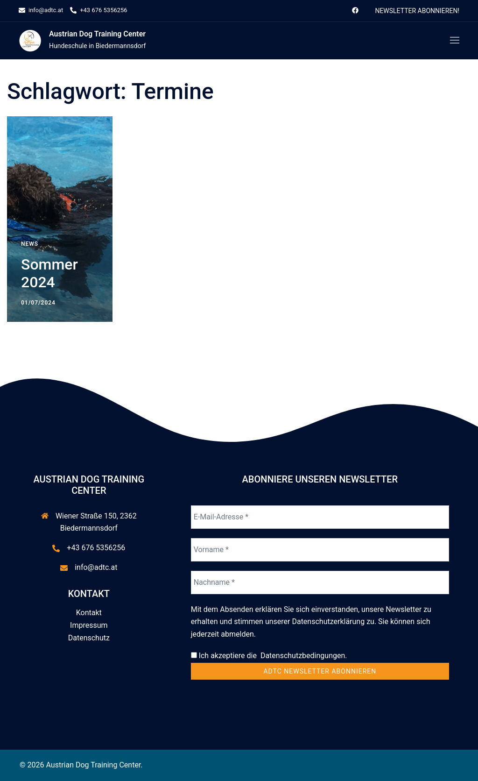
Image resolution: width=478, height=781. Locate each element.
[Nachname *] (320, 582)
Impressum (89, 625)
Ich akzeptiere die (269, 655)
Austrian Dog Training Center (97, 33)
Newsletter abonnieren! (417, 10)
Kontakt (89, 612)
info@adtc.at (96, 567)
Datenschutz (89, 637)
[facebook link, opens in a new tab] (354, 10)
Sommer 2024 (49, 273)
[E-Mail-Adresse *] (320, 517)
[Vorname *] (320, 549)
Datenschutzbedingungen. (302, 655)
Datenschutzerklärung (328, 621)
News (29, 244)
